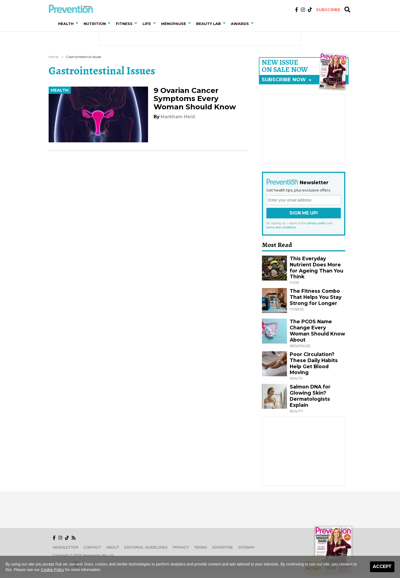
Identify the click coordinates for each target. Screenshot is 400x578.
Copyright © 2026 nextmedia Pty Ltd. (83, 555)
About (112, 547)
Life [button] (146, 23)
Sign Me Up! (303, 213)
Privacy (181, 547)
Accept (382, 566)
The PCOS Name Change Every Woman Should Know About (317, 331)
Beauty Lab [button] (208, 23)
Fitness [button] (124, 23)
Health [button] (66, 23)
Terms (200, 547)
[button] (78, 24)
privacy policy (316, 223)
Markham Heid (178, 116)
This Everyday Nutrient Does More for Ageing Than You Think (316, 268)
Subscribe (328, 9)
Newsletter (65, 547)
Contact (92, 547)
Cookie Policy (52, 569)
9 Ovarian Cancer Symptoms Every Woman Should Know (195, 98)
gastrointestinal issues (83, 57)
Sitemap (246, 547)
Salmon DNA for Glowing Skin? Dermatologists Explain (310, 396)
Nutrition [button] (95, 23)
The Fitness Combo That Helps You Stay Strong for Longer (315, 297)
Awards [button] (240, 23)
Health (60, 90)
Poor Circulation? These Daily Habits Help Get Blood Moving (314, 363)
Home (53, 57)
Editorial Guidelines (146, 547)
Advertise (222, 547)
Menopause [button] (173, 23)
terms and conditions (281, 227)
